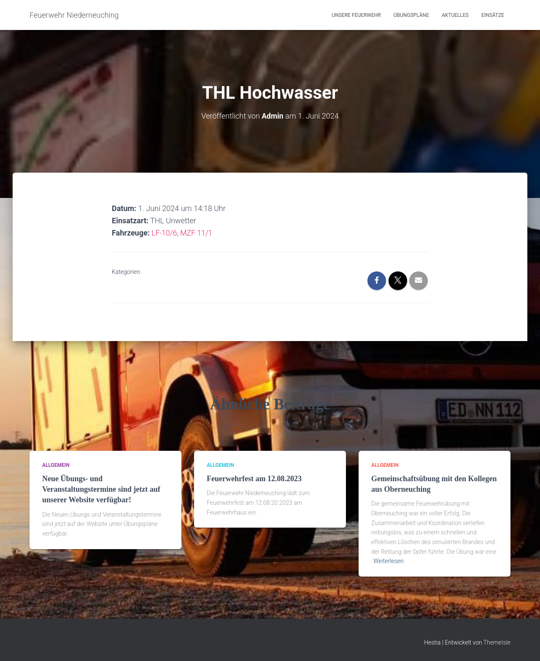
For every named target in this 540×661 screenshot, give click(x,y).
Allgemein (56, 465)
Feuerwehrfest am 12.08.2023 (254, 478)
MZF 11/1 (197, 232)
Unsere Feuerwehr (356, 15)
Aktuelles (455, 15)
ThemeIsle (496, 642)
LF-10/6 (164, 232)
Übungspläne (411, 15)
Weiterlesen (388, 561)
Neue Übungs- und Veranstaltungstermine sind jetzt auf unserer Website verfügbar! (101, 489)
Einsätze (492, 15)
